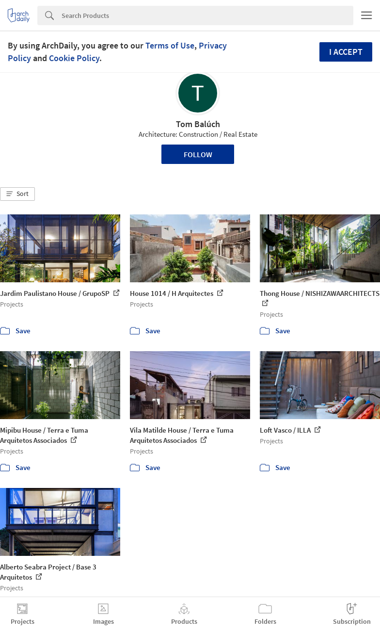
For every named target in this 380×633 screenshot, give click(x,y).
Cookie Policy (74, 58)
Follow (198, 154)
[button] (17, 194)
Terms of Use (169, 45)
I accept (346, 51)
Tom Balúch (198, 124)
